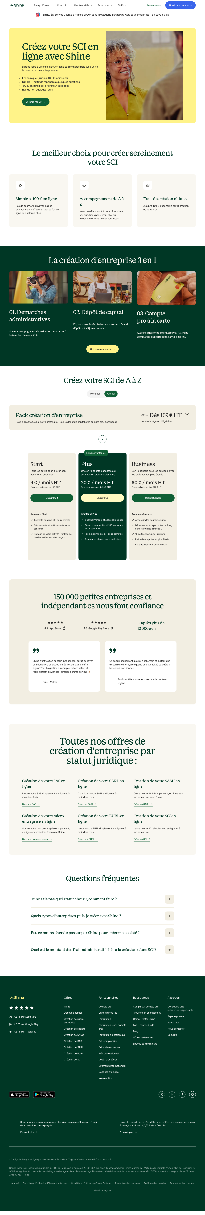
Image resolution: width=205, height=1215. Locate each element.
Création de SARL (73, 1050)
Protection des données (127, 1186)
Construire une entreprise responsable (180, 1012)
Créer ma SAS (31, 808)
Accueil (15, 1186)
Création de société (74, 1032)
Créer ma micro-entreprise (37, 843)
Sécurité (172, 1038)
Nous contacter (176, 1032)
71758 (154, 1175)
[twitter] (162, 1098)
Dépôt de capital (73, 1016)
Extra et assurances (109, 1050)
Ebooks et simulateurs (145, 1047)
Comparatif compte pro (146, 1010)
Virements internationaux (112, 1069)
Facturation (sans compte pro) (112, 1030)
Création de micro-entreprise (74, 1024)
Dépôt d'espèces (107, 1063)
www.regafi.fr (88, 1175)
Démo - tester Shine (144, 1022)
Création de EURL (73, 1057)
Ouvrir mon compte (180, 5)
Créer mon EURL (88, 843)
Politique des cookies (155, 1186)
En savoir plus (160, 14)
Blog (135, 1034)
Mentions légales (102, 1194)
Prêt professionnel (108, 1057)
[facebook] (182, 1098)
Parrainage (173, 1026)
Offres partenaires (143, 1041)
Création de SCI (72, 1063)
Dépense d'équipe (108, 1075)
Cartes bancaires (107, 1016)
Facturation (104, 1022)
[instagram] (192, 1098)
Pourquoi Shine (43, 5)
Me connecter (154, 5)
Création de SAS (73, 1044)
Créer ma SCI (142, 843)
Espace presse (176, 1019)
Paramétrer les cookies (182, 1186)
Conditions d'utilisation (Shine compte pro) (45, 1186)
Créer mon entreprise (102, 349)
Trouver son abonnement (147, 1016)
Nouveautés (105, 1081)
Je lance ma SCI (36, 101)
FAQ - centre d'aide (143, 1028)
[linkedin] (172, 1098)
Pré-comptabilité (107, 1044)
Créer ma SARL (87, 808)
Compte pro (104, 1010)
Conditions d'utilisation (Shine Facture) (91, 1186)
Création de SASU (74, 1038)
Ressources (105, 5)
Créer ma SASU (143, 808)
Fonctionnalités (83, 5)
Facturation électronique (112, 1038)
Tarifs (122, 5)
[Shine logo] (17, 5)
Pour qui (63, 5)
